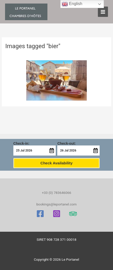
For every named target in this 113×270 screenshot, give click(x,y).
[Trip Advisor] (73, 214)
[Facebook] (40, 214)
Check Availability (56, 163)
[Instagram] (57, 214)
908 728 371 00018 (61, 239)
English (72, 4)
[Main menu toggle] (103, 12)
